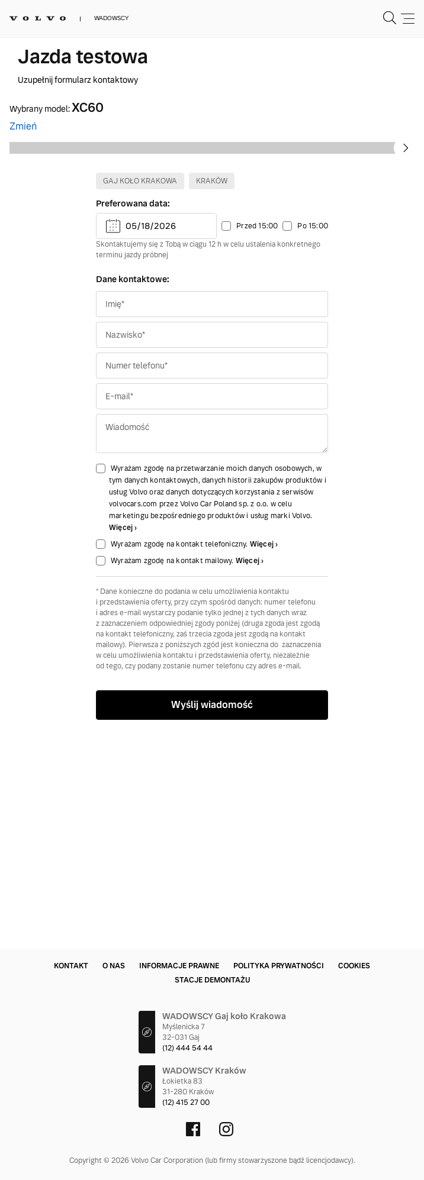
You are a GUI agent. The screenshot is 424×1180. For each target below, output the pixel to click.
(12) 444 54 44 (187, 1048)
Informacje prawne (179, 966)
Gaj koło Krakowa (140, 396)
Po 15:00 (312, 441)
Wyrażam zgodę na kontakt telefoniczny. (180, 759)
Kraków (211, 396)
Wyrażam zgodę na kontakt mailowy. (173, 776)
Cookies (354, 966)
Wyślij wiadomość (212, 920)
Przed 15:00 (257, 441)
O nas (113, 966)
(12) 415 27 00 (186, 1102)
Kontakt (71, 966)
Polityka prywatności (278, 966)
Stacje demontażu (212, 980)
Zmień (23, 126)
